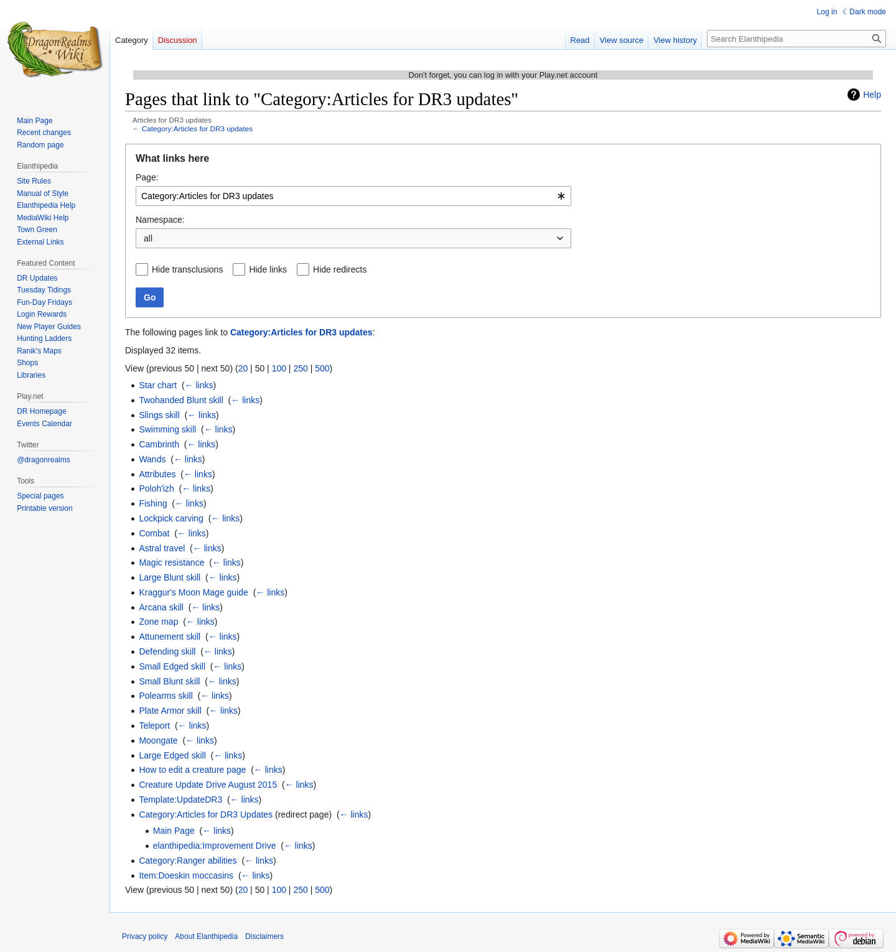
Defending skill (167, 651)
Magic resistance (171, 562)
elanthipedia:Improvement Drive (214, 846)
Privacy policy (144, 936)
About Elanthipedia (206, 936)
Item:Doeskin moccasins (186, 875)
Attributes (157, 474)
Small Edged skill (172, 666)
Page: (147, 177)
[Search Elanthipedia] (796, 38)
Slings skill (159, 415)
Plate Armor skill (170, 711)
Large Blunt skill (169, 577)
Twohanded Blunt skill (181, 400)
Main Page (174, 831)
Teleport (154, 725)
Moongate (158, 740)
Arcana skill (161, 607)
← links (199, 385)
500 (322, 368)
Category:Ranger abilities (187, 861)
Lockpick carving (171, 518)
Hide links (268, 269)
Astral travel (162, 548)
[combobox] (353, 196)
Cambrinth (159, 444)
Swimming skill (167, 429)
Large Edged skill (172, 755)
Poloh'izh (156, 488)
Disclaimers (264, 936)
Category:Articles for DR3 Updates (206, 814)
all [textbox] (148, 238)
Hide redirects (339, 269)
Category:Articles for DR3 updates (197, 128)
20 (243, 368)
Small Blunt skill (169, 681)
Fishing (153, 503)
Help (872, 95)
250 (300, 368)
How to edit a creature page (192, 770)
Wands (152, 459)
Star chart (158, 385)
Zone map (158, 622)
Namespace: (160, 220)
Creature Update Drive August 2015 (208, 785)
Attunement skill (169, 637)
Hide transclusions (187, 269)
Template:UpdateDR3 (180, 800)
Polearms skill (165, 696)
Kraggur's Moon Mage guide (193, 592)
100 (279, 368)
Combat (154, 533)
